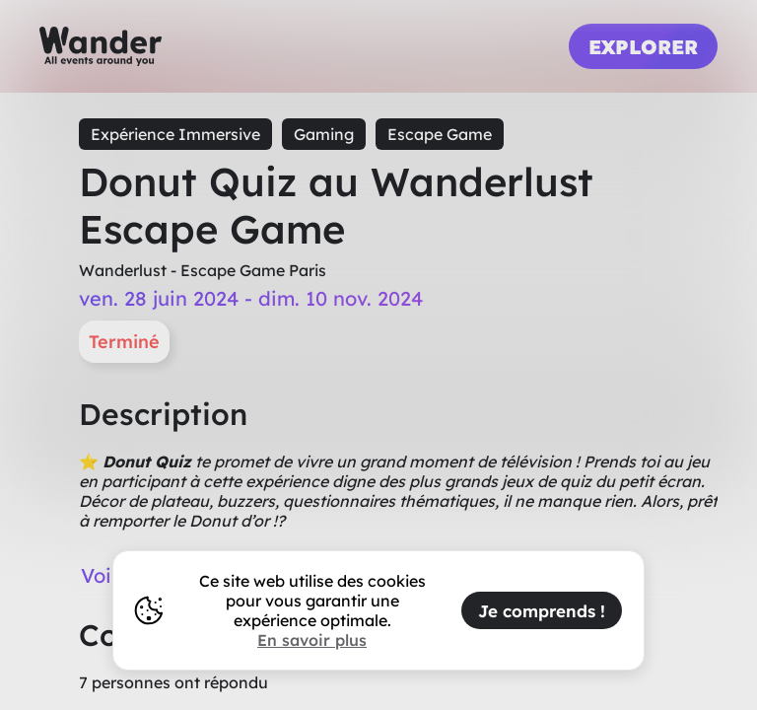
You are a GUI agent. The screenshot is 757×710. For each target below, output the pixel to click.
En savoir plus (312, 640)
